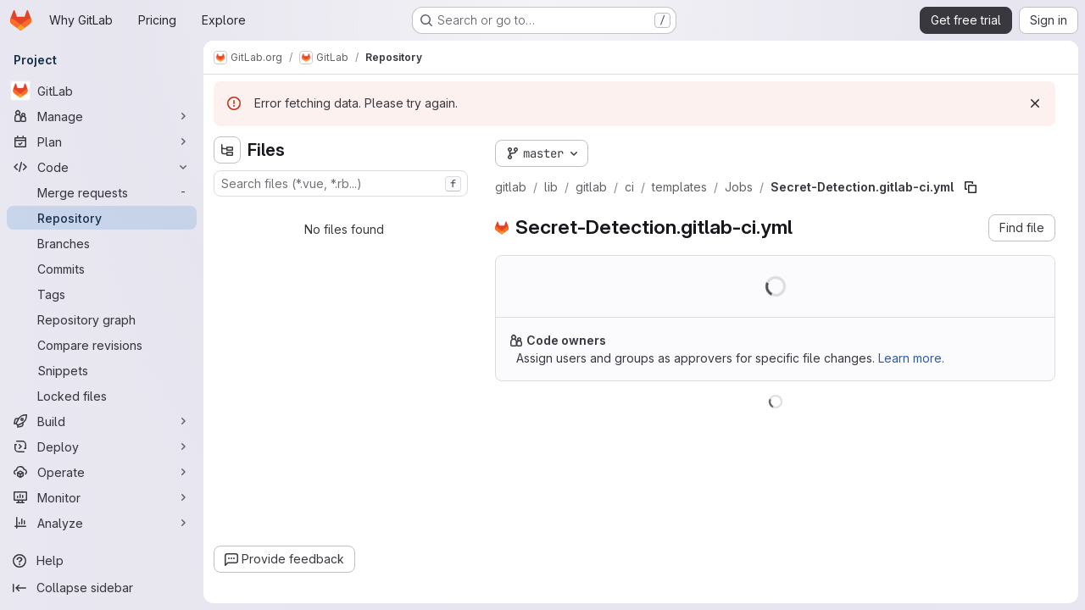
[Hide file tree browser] (227, 150)
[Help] (102, 561)
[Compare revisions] (102, 345)
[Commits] (102, 268)
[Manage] (102, 116)
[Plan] (102, 141)
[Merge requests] (102, 192)
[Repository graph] (102, 319)
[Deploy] (102, 446)
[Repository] (102, 218)
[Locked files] (102, 396)
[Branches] (102, 243)
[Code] (102, 167)
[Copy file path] (970, 187)
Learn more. (911, 358)
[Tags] (102, 294)
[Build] (102, 421)
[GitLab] (102, 91)
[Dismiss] (1035, 103)
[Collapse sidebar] (102, 588)
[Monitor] (102, 497)
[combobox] (341, 183)
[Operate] (102, 472)
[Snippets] (102, 370)
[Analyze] (102, 523)
